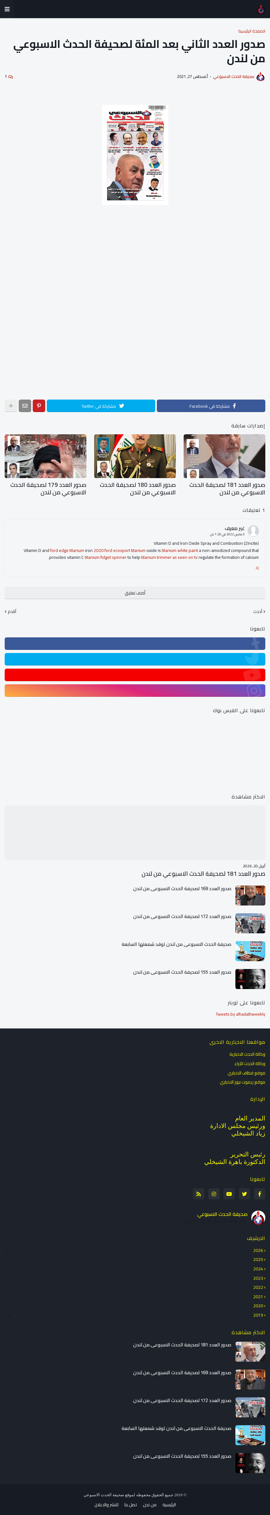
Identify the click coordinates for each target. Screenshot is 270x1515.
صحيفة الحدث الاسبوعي (222, 1211)
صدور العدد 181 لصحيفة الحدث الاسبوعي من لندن (232, 487)
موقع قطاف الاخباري (246, 1070)
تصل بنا (130, 1502)
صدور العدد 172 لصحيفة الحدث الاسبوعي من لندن (182, 914)
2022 (134, 1285)
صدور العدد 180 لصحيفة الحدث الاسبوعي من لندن (143, 487)
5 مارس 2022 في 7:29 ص (227, 532)
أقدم (12, 609)
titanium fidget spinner (106, 555)
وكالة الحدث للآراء (249, 1061)
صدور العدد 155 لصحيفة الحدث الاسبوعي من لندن (182, 969)
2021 (134, 1294)
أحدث (257, 609)
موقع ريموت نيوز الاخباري (242, 1079)
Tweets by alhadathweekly (240, 1011)
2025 (134, 1257)
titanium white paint (180, 548)
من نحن (150, 1502)
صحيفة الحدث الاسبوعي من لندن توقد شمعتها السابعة (176, 941)
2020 (134, 1303)
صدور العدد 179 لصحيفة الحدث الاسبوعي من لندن (54, 487)
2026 (134, 1248)
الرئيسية (169, 1502)
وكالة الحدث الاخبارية (247, 1052)
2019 (134, 1312)
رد (257, 565)
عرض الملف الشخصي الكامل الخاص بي (215, 1219)
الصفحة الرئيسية (251, 31)
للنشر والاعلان (106, 1502)
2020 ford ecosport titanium (120, 548)
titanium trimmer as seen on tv (169, 555)
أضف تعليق (135, 591)
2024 (134, 1266)
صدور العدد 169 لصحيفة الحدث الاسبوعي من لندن (182, 886)
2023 (134, 1275)
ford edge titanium (67, 548)
